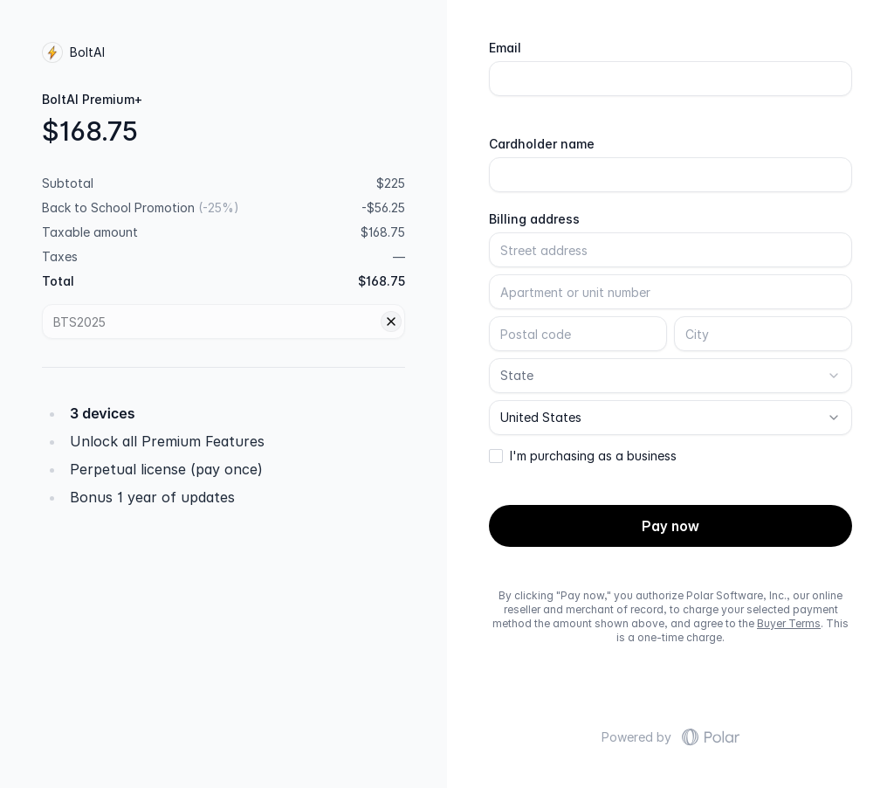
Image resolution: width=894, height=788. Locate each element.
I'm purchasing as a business (593, 456)
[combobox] (670, 375)
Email (505, 48)
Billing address (534, 219)
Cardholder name (542, 144)
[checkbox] (496, 456)
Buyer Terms (789, 623)
